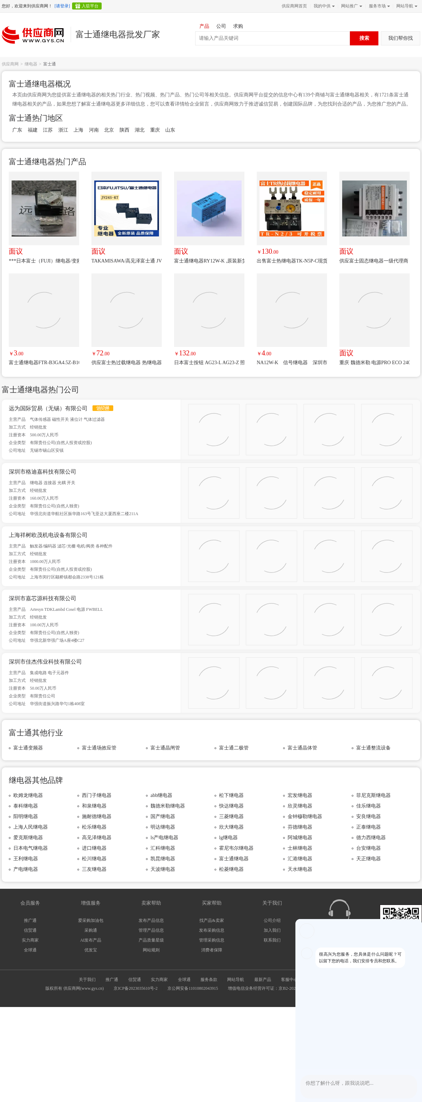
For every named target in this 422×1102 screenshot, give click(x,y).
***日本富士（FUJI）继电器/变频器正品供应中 (44, 261)
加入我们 (272, 930)
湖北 (140, 130)
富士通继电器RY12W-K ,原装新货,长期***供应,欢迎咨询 (209, 261)
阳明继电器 (25, 816)
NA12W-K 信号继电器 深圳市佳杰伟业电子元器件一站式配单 (292, 362)
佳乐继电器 (368, 806)
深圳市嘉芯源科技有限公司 (42, 598)
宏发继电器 (300, 795)
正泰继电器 (368, 827)
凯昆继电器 (163, 858)
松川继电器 (94, 858)
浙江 (63, 130)
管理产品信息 (151, 930)
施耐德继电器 (96, 816)
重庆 (155, 130)
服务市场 (379, 6)
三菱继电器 (231, 816)
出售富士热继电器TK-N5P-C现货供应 (292, 261)
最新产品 (262, 979)
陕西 (124, 130)
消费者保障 (211, 950)
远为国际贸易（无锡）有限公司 (48, 408)
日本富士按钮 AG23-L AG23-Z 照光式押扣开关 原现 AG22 (209, 362)
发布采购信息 (211, 930)
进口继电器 (94, 848)
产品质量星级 (151, 940)
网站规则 (151, 950)
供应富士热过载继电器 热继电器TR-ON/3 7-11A (126, 362)
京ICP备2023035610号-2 (136, 988)
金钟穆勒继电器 (305, 816)
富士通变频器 (28, 747)
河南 (94, 130)
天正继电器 (368, 858)
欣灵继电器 (300, 806)
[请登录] (62, 6)
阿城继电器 (300, 837)
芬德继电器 (300, 827)
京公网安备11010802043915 (192, 988)
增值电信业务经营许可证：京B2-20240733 (267, 988)
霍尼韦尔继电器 (236, 848)
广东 (17, 130)
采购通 (90, 930)
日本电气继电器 (30, 848)
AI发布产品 (91, 940)
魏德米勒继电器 (168, 806)
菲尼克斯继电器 (373, 795)
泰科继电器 (25, 806)
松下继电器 (231, 795)
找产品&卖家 (211, 920)
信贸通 (30, 930)
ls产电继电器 (164, 837)
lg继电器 (228, 837)
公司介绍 (272, 920)
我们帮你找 (400, 38)
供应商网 (10, 64)
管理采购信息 (211, 940)
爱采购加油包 (90, 920)
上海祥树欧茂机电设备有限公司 (48, 535)
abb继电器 (161, 795)
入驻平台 (90, 6)
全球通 (30, 950)
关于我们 (87, 979)
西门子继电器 (96, 795)
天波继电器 (163, 869)
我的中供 (323, 6)
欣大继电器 (231, 827)
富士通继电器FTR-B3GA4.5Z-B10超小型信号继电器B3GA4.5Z (44, 362)
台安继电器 (368, 848)
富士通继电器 (234, 858)
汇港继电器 (300, 858)
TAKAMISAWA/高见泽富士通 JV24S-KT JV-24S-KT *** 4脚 (126, 261)
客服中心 (289, 979)
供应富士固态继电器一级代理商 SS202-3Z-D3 (374, 261)
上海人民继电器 (30, 827)
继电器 (31, 64)
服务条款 (208, 979)
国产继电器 (163, 816)
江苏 (48, 130)
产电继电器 (25, 869)
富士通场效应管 (99, 747)
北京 (109, 130)
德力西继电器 (371, 837)
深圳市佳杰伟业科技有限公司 (45, 662)
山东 (170, 130)
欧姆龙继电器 (28, 795)
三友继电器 (94, 869)
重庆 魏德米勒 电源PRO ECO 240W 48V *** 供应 (374, 362)
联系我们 (272, 940)
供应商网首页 (294, 6)
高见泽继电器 (96, 837)
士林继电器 (300, 848)
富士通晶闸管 (165, 747)
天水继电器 (300, 869)
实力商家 (30, 940)
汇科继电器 (163, 848)
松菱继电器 (231, 869)
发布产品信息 (151, 920)
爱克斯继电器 (28, 837)
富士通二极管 (234, 747)
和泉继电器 (94, 806)
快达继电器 (231, 806)
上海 (78, 130)
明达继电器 (163, 827)
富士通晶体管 (302, 747)
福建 (33, 130)
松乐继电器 (94, 827)
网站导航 (406, 6)
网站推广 (351, 6)
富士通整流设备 (373, 747)
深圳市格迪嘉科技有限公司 (42, 472)
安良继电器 (368, 816)
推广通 (30, 920)
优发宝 (90, 950)
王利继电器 (25, 858)
